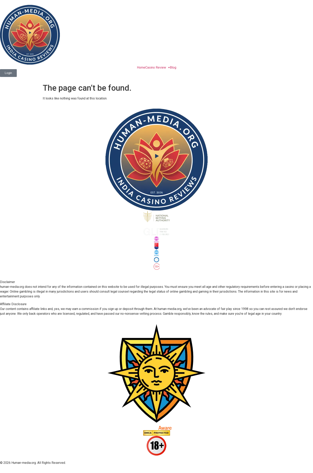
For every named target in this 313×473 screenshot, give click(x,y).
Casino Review (157, 67)
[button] (157, 67)
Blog (173, 67)
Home (141, 67)
